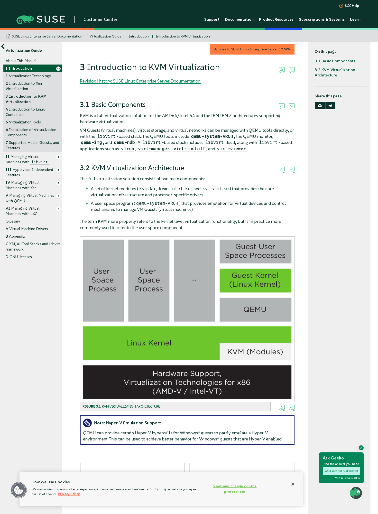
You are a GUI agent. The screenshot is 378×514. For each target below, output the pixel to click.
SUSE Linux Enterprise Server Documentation (47, 36)
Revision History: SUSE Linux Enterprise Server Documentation (140, 81)
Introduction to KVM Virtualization (183, 36)
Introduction (139, 36)
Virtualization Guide (105, 36)
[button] (19, 490)
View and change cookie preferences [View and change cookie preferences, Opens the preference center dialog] (235, 489)
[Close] (292, 484)
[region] (161, 489)
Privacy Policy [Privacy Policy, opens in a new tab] (69, 494)
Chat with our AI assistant (341, 471)
